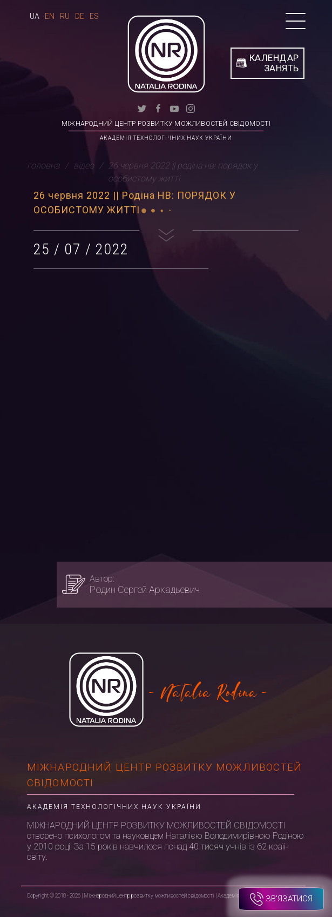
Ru (65, 16)
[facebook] (158, 108)
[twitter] (142, 108)
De (79, 16)
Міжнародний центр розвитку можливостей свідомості (166, 123)
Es (94, 16)
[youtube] (174, 108)
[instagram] (190, 108)
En (50, 16)
